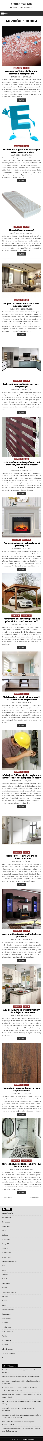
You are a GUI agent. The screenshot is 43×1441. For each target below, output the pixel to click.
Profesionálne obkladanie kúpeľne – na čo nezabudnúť (21, 1165)
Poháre (4, 1288)
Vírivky (4, 1336)
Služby (26, 146)
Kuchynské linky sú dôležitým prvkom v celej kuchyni (21, 385)
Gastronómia (6, 1253)
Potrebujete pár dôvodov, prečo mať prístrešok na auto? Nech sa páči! (22, 620)
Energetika (6, 1244)
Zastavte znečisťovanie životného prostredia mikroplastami (21, 72)
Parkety (5, 1279)
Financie (5, 1248)
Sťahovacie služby (8, 1310)
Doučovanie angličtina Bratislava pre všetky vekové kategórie (21, 150)
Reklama (5, 1296)
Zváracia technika (8, 1353)
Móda (4, 1270)
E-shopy (26, 68)
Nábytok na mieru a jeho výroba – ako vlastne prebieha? (21, 304)
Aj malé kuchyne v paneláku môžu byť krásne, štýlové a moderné (21, 1011)
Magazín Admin (15, 77)
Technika (5, 1323)
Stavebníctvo (26, 615)
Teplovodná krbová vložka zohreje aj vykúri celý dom (22, 544)
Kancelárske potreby (9, 1261)
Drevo (4, 1231)
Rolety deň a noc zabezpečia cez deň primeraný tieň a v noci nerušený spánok (21, 465)
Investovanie (6, 1257)
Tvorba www (6, 1327)
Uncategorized (7, 1331)
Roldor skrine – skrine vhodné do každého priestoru (21, 857)
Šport (4, 1305)
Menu (6, 13)
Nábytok (26, 381)
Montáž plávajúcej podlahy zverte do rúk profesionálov (21, 1089)
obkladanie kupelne (26, 1184)
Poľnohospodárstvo (9, 1292)
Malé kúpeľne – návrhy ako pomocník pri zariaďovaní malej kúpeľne (21, 698)
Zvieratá (5, 1358)
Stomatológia (6, 1318)
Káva (3, 1266)
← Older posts (7, 1197)
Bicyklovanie (6, 1217)
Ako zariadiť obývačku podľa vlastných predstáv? (21, 935)
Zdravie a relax (7, 1349)
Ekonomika (6, 1239)
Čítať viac (22, 100)
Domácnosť (18, 68)
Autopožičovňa (7, 1213)
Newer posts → (35, 1197)
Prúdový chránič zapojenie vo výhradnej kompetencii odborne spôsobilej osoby (21, 776)
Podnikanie (6, 1283)
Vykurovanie (26, 540)
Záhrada (5, 1345)
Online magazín (21, 4)
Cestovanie (6, 1222)
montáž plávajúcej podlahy (29, 1111)
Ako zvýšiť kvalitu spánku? (21, 230)
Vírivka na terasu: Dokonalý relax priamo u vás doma (21, 1377)
